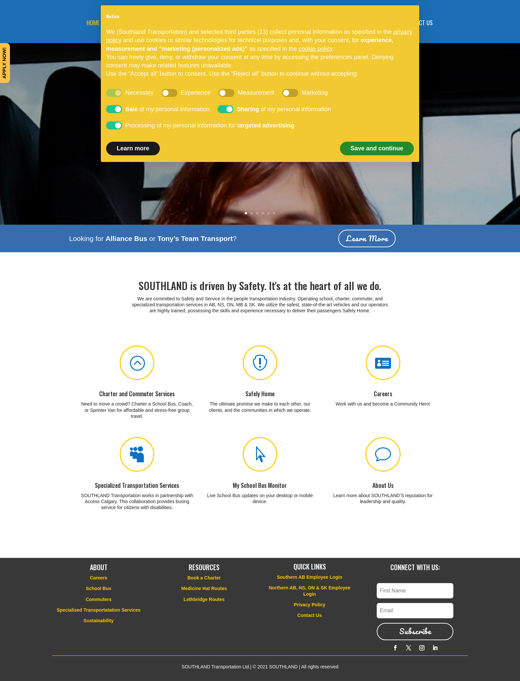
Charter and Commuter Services (137, 393)
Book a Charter (204, 577)
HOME (93, 23)
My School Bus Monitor (260, 485)
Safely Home (260, 393)
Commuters (98, 599)
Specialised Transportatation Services (99, 610)
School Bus (98, 588)
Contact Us (309, 615)
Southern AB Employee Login (309, 577)
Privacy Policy (309, 604)
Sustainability (99, 620)
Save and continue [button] (377, 148)
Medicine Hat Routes (204, 588)
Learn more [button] (133, 148)
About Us (383, 485)
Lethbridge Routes (204, 599)
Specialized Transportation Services (137, 485)
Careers (383, 393)
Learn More (367, 238)
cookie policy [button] (315, 48)
